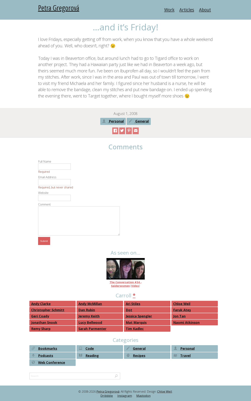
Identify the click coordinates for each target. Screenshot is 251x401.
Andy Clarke (41, 304)
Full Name (44, 161)
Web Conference (48, 363)
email (135, 131)
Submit (44, 241)
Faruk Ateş (182, 310)
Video (135, 286)
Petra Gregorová (58, 8)
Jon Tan (179, 316)
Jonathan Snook (44, 322)
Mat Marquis (136, 322)
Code (86, 349)
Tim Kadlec (135, 328)
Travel (181, 356)
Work (169, 10)
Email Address (47, 177)
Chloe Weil (181, 304)
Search (116, 376)
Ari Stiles (133, 304)
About (205, 10)
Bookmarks (44, 349)
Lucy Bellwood (90, 322)
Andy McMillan (90, 304)
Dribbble (106, 396)
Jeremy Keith (89, 316)
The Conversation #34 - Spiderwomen (125, 273)
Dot (129, 310)
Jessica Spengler (139, 316)
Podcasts (42, 356)
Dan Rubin (86, 310)
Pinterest (129, 131)
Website (43, 193)
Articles (186, 10)
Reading (88, 356)
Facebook (115, 131)
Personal (113, 122)
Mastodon (143, 396)
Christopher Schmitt (47, 310)
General (139, 122)
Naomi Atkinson (186, 322)
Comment (44, 204)
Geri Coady (40, 316)
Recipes (135, 356)
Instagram (124, 396)
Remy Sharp (40, 328)
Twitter (122, 131)
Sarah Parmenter (92, 328)
